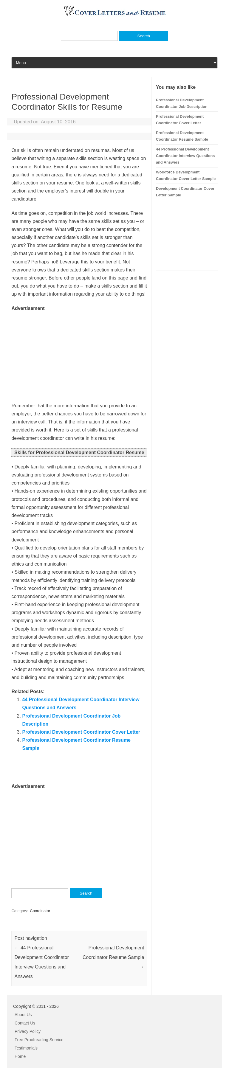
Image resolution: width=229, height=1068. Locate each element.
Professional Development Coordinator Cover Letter (81, 732)
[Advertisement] (79, 354)
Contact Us (25, 1023)
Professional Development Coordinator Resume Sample (113, 957)
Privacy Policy (28, 1031)
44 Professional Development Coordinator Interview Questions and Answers (185, 155)
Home (20, 1056)
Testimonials (26, 1048)
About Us (23, 1014)
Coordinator (40, 911)
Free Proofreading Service (39, 1039)
